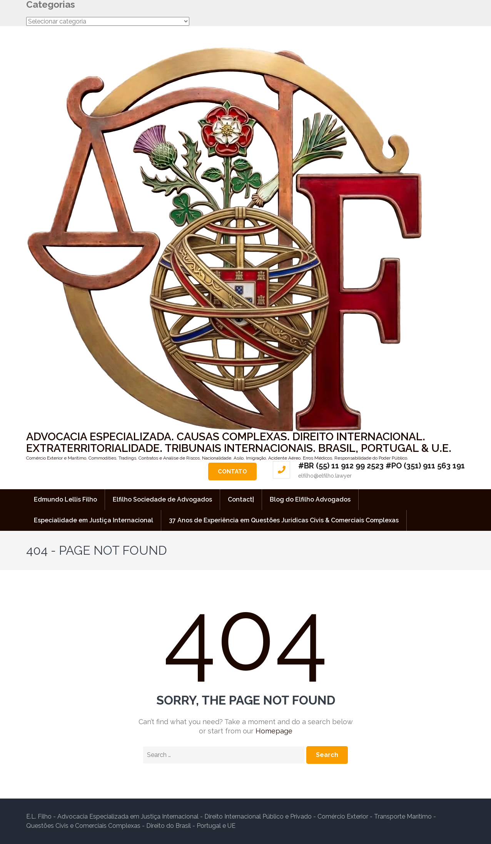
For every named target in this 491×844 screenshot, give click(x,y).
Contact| (241, 499)
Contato (232, 471)
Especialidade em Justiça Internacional (93, 520)
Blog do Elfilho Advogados (310, 499)
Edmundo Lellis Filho (65, 499)
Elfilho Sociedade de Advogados (162, 499)
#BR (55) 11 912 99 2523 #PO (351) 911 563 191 (381, 465)
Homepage (274, 731)
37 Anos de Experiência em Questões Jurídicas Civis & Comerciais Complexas (284, 520)
